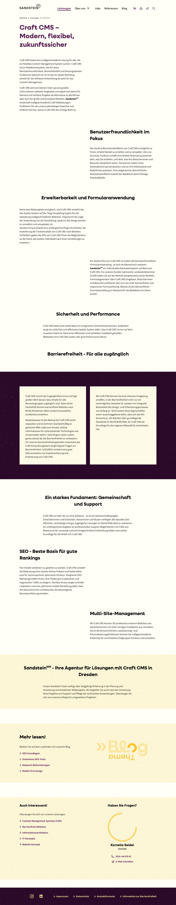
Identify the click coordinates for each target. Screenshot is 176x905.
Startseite (23, 18)
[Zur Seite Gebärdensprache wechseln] (134, 8)
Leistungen (34, 18)
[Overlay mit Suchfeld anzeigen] (153, 8)
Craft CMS (46, 18)
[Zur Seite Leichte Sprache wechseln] (141, 8)
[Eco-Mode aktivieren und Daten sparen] (147, 8)
